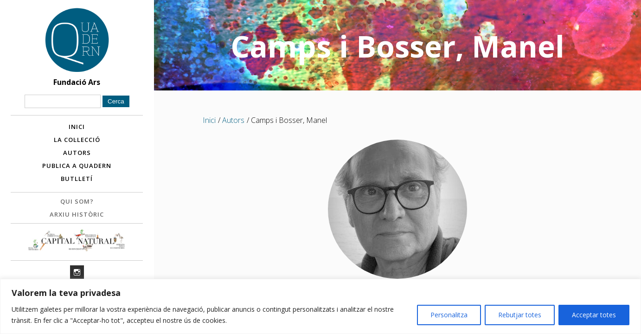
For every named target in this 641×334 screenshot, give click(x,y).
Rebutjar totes (519, 314)
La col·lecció (77, 139)
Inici (77, 126)
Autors (77, 152)
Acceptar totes (594, 314)
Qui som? (77, 201)
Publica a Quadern (76, 165)
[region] (320, 306)
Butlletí (77, 178)
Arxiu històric (77, 214)
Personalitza (449, 314)
